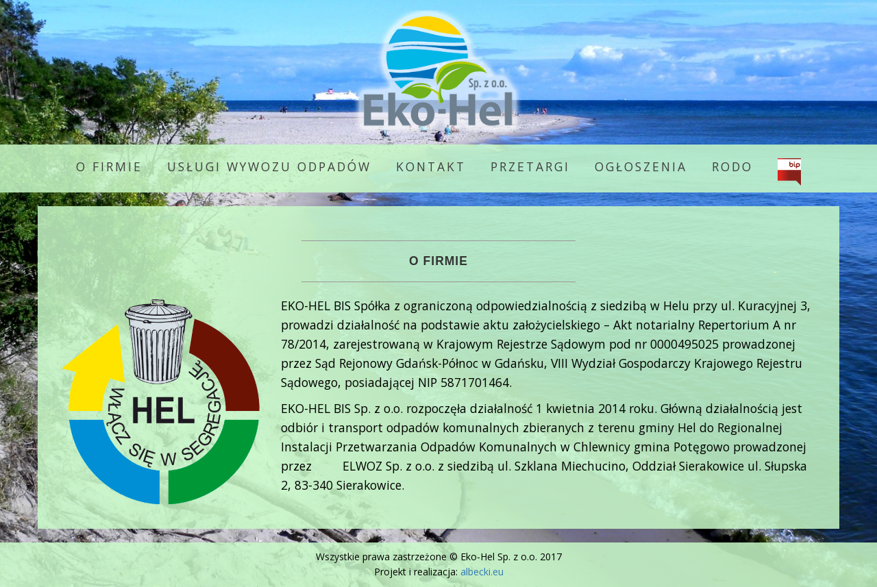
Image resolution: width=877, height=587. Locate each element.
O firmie (109, 166)
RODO (732, 166)
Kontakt (431, 166)
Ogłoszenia (641, 166)
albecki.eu (482, 571)
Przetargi (530, 166)
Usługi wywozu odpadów (269, 166)
